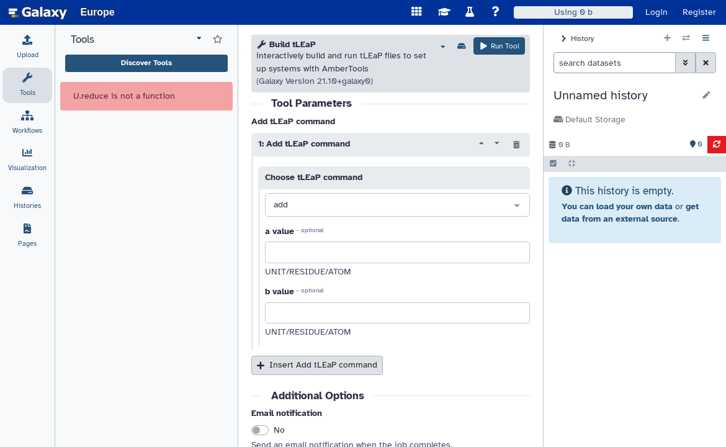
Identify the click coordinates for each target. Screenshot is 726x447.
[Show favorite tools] (217, 39)
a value (279, 231)
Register (699, 12)
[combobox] (397, 205)
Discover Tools (146, 62)
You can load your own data (617, 206)
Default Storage (589, 119)
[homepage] (38, 12)
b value (279, 291)
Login (656, 12)
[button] (623, 95)
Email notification (286, 413)
